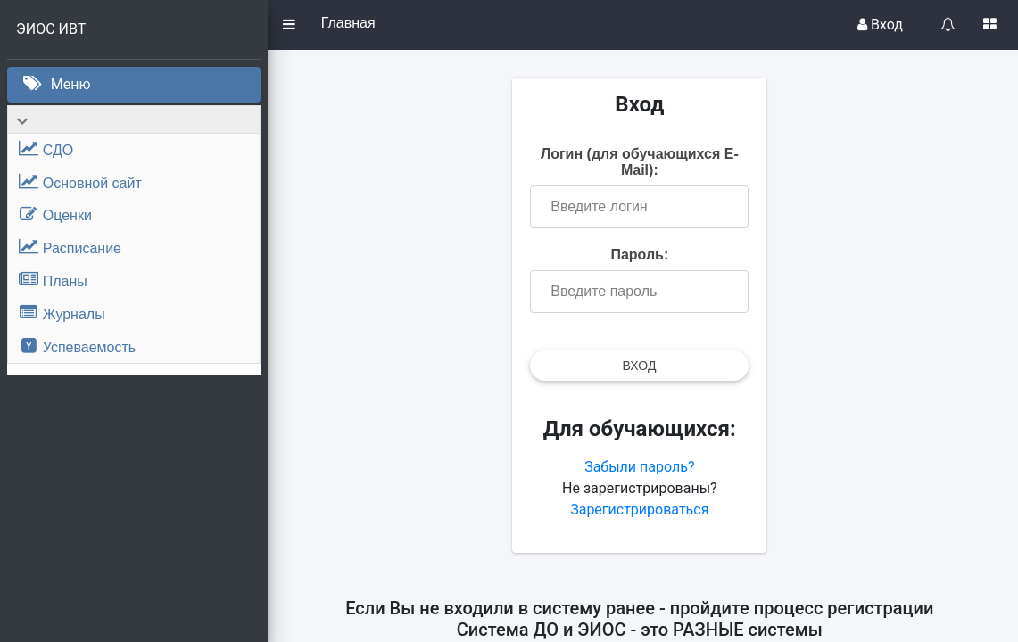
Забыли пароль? (643, 466)
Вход (880, 24)
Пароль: (643, 254)
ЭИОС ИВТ (51, 29)
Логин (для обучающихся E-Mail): (643, 161)
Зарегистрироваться (643, 509)
